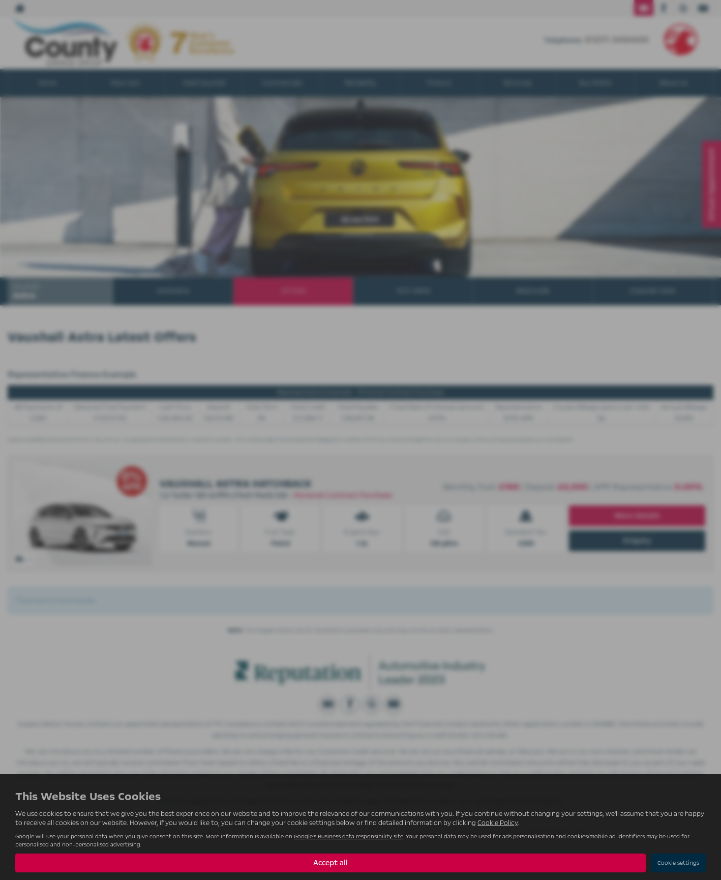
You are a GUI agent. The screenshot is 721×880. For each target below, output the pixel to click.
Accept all (330, 863)
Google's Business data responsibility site (348, 836)
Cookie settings (678, 863)
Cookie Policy (497, 823)
